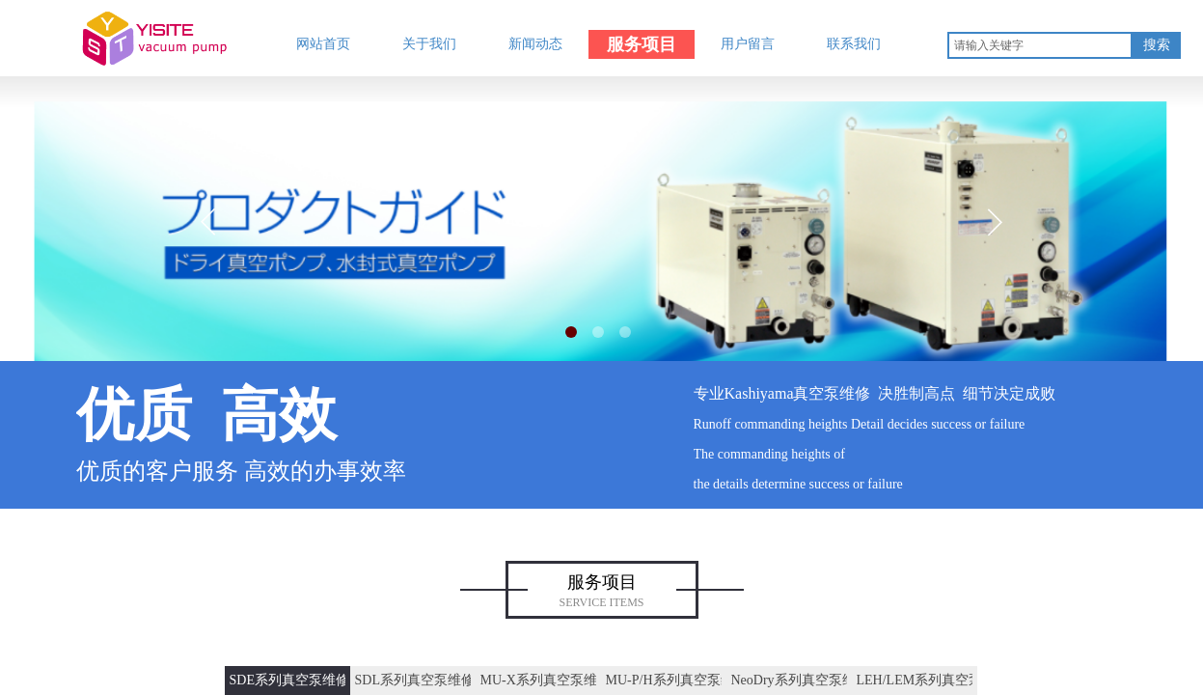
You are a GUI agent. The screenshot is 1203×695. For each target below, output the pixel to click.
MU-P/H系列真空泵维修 (664, 680)
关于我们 (429, 44)
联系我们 (854, 44)
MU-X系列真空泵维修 (538, 680)
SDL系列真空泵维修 (413, 680)
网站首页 (323, 44)
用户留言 (748, 44)
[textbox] (1040, 45)
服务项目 (641, 44)
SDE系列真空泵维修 (287, 680)
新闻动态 (535, 44)
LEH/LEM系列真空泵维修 (914, 680)
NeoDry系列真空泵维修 (789, 680)
